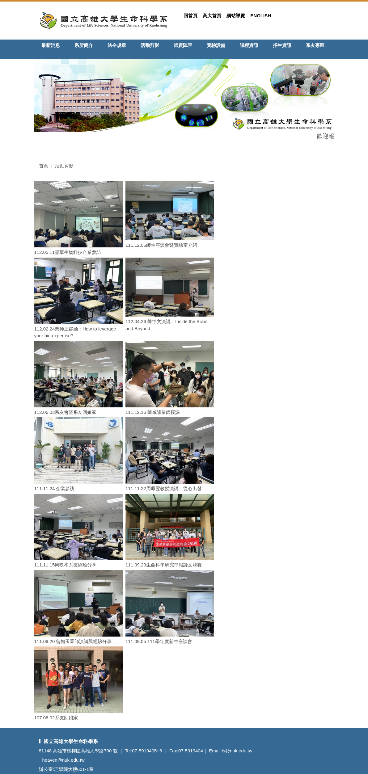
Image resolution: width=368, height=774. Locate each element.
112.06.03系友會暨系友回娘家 (65, 412)
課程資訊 (249, 45)
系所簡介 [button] (83, 45)
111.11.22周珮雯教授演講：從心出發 (163, 488)
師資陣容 (183, 45)
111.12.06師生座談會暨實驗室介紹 (161, 245)
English (260, 15)
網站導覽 (235, 15)
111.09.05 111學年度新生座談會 (158, 641)
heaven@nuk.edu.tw (63, 760)
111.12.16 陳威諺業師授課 (152, 412)
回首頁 (190, 15)
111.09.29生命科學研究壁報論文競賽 (163, 564)
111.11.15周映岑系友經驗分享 (65, 564)
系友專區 (315, 45)
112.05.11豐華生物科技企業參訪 (67, 252)
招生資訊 (282, 45)
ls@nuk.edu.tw (237, 750)
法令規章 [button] (117, 45)
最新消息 (50, 45)
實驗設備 (216, 45)
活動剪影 (150, 45)
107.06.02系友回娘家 (56, 717)
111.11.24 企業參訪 (54, 488)
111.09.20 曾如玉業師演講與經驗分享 (73, 641)
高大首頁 (212, 15)
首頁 (43, 165)
